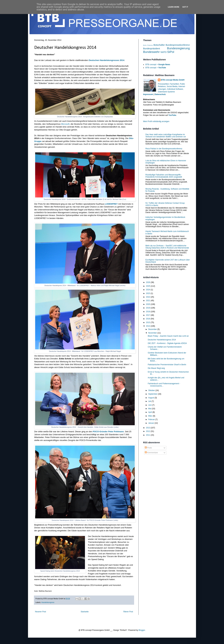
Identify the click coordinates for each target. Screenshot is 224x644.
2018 (148, 311)
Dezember (152, 329)
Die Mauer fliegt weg (156, 368)
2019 (148, 308)
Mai (150, 409)
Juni (150, 405)
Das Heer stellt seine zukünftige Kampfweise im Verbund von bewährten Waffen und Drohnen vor (165, 135)
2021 (148, 300)
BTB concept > (157, 64)
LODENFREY (111, 204)
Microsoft (65, 124)
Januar (151, 423)
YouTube (172, 115)
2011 (148, 435)
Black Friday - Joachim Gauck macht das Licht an (168, 336)
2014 (148, 326)
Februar (151, 419)
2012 (148, 431)
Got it (185, 7)
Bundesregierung (178, 48)
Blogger (142, 630)
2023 (148, 293)
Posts (148, 448)
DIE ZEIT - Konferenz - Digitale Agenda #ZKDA (167, 343)
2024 (148, 290)
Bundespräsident (151, 48)
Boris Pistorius (148, 45)
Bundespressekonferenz (178, 45)
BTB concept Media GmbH (172, 80)
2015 (148, 322)
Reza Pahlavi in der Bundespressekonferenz (163, 149)
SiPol (170, 51)
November (152, 333)
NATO (164, 52)
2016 (148, 319)
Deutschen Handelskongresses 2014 (106, 60)
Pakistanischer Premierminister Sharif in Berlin (167, 365)
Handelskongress (47, 602)
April (150, 412)
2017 (148, 315)
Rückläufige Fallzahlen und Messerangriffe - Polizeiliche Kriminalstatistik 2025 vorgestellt (163, 176)
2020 (148, 304)
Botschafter (159, 45)
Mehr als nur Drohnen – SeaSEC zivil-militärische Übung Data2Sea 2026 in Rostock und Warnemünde (167, 247)
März (150, 416)
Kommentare (151, 453)
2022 (148, 297)
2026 (148, 282)
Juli (150, 401)
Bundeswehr (151, 51)
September (153, 394)
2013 (148, 428)
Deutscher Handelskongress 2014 (162, 340)
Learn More (173, 7)
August (151, 398)
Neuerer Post (40, 612)
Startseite (85, 612)
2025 (148, 286)
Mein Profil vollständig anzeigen (156, 121)
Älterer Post (128, 612)
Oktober (151, 390)
